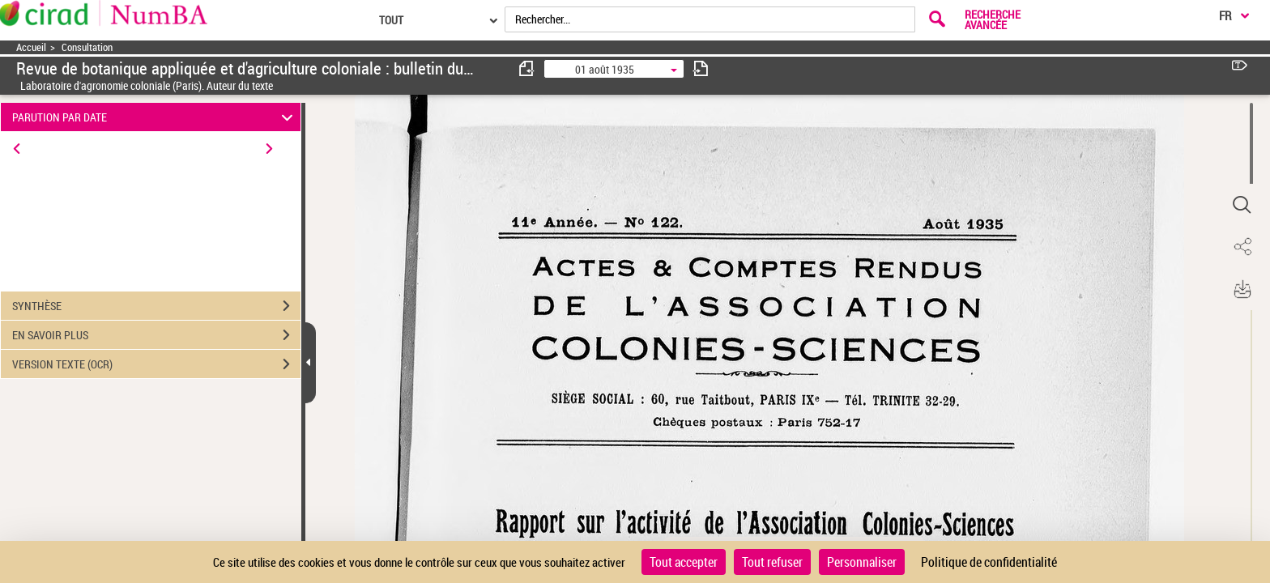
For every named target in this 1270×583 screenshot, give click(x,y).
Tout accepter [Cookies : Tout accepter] (684, 562)
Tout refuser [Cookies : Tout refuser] (772, 562)
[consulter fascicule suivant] (700, 68)
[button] (1241, 205)
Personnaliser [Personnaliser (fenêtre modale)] (862, 562)
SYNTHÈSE (156, 306)
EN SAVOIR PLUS (156, 335)
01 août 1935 (604, 69)
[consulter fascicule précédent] (527, 68)
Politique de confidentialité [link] (989, 562)
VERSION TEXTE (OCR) (156, 364)
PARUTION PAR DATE (155, 117)
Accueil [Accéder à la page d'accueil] (31, 47)
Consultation (87, 47)
